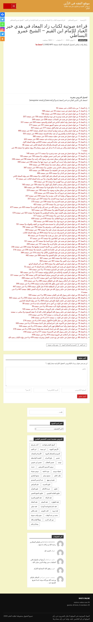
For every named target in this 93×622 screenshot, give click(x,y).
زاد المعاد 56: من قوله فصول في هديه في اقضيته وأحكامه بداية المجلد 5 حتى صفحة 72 (55, 267)
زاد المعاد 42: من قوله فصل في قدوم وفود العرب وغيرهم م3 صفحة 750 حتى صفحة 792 (54, 227)
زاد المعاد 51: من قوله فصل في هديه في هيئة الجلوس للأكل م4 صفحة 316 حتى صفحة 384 (54, 253)
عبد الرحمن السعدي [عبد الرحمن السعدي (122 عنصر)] (37, 480)
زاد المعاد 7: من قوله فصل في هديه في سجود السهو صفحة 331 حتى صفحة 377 (58, 125)
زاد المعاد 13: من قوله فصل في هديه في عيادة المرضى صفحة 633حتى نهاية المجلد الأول (54, 142)
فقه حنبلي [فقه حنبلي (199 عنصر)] (34, 506)
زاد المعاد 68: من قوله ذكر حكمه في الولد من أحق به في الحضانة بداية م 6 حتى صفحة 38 (54, 303)
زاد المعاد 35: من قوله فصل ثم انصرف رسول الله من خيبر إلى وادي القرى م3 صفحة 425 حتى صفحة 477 (48, 207)
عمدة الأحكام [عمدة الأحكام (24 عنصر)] (46, 489)
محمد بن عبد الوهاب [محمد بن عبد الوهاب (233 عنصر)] (52, 515)
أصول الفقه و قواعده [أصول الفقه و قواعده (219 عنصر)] (48, 445)
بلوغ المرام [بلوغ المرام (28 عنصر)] (48, 458)
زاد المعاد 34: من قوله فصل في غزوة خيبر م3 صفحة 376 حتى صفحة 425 (60, 204)
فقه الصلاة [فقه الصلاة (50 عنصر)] (34, 502)
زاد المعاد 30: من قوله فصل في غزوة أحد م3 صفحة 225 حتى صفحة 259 (60, 193)
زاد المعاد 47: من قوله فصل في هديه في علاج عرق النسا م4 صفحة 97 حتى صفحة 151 (55, 241)
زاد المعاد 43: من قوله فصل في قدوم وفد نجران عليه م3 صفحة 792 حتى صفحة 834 (56, 230)
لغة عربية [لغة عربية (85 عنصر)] (55, 511)
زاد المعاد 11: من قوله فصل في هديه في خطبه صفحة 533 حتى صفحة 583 (59, 136)
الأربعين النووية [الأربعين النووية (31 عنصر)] (53, 449)
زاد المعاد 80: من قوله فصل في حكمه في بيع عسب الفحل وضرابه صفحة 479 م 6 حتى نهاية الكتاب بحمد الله (47, 337)
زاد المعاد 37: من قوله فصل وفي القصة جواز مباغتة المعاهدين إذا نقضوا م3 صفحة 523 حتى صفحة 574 (49, 213)
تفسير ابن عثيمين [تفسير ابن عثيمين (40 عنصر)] (36, 462)
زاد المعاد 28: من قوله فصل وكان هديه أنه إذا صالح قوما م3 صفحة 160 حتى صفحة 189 (55, 187)
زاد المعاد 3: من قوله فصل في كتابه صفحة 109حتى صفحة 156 (64, 114)
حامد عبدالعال (50, 560)
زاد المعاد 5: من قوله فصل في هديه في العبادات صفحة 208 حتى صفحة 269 (59, 119)
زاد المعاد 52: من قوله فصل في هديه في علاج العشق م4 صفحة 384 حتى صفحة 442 (56, 255)
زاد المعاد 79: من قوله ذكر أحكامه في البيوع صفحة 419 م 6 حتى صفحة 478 (59, 335)
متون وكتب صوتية (53, 345)
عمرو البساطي (82, 40)
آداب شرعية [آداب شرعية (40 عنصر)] (34, 445)
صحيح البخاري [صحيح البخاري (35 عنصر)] (35, 476)
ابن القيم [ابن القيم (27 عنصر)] (33, 449)
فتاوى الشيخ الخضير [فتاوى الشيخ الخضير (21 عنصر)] (37, 493)
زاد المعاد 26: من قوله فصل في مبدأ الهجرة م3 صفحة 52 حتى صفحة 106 (60, 182)
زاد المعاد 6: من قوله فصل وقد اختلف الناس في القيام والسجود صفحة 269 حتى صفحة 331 (54, 122)
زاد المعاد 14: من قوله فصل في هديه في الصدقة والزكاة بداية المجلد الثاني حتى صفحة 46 (54, 145)
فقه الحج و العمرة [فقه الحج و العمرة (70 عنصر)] (36, 498)
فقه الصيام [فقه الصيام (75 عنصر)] (44, 502)
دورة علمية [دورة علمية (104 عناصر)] (46, 471)
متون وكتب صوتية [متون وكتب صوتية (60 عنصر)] (36, 515)
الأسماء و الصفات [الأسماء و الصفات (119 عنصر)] (36, 454)
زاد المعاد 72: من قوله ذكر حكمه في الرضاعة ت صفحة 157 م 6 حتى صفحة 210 (57, 315)
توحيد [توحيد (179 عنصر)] (59, 462)
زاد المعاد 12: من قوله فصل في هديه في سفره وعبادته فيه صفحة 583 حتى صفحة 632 (55, 139)
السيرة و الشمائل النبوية (69, 345)
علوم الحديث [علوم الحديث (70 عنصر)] (46, 484)
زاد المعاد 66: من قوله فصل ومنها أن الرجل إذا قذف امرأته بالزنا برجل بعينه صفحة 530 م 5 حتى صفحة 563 (48, 298)
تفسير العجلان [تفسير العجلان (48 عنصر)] (50, 462)
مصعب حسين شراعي (47, 577)
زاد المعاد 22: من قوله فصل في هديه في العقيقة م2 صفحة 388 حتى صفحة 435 (58, 170)
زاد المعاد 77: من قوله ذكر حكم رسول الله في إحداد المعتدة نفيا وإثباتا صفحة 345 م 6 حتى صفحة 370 (50, 329)
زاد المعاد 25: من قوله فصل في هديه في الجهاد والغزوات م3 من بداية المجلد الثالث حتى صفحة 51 (51, 179)
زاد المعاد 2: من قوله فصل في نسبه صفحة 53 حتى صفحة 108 (64, 111)
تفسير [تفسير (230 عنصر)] (58, 458)
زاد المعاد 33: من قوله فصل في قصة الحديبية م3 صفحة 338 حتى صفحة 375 (59, 202)
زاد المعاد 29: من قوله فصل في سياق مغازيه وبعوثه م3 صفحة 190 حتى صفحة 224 (56, 190)
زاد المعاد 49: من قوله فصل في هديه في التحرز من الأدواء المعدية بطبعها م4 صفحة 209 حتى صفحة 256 (49, 247)
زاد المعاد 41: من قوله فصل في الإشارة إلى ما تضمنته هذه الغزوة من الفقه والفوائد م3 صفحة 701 (51, 224)
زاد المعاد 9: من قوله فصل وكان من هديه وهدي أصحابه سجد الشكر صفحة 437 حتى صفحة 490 (52, 131)
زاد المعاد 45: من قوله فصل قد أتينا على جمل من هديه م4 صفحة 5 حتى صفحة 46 (57, 235)
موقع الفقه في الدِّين (77, 3)
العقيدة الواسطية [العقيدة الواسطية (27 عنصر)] (36, 458)
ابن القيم (82, 345)
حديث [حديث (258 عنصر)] (33, 467)
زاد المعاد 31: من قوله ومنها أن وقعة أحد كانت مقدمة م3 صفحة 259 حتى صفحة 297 (56, 196)
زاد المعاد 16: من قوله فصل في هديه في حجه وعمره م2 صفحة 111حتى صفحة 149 (56, 153)
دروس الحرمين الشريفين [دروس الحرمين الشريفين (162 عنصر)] (45, 467)
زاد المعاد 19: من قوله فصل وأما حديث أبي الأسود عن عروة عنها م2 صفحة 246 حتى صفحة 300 (52, 162)
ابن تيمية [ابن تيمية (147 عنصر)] (43, 449)
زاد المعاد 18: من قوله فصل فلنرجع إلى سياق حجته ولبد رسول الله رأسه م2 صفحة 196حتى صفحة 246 (49, 159)
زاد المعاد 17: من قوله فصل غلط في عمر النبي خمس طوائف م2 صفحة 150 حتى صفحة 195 (53, 156)
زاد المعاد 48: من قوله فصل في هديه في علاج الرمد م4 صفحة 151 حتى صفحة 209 (56, 244)
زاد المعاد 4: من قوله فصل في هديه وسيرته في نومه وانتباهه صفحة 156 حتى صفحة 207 (55, 117)
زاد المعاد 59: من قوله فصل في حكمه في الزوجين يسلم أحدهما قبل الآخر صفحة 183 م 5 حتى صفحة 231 (48, 275)
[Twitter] (2, 19)
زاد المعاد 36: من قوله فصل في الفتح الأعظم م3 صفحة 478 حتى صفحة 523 (59, 210)
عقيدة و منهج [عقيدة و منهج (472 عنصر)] (51, 480)
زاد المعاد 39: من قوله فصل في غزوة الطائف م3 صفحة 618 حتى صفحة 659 (59, 218)
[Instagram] (2, 29)
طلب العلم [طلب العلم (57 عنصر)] (57, 476)
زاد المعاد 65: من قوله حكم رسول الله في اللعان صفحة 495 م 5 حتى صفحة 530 (57, 295)
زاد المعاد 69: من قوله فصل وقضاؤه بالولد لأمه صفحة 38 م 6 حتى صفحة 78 (59, 306)
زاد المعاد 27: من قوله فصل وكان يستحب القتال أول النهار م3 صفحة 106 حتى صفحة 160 (54, 184)
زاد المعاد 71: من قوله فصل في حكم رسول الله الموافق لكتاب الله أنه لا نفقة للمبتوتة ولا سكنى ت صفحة (49, 312)
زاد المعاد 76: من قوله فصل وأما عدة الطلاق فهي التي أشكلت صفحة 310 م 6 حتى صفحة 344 (53, 326)
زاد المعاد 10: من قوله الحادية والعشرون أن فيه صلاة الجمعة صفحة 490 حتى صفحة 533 (55, 134)
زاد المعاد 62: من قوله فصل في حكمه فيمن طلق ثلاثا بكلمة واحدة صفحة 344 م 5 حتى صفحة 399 (51, 284)
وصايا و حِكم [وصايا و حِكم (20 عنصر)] (34, 524)
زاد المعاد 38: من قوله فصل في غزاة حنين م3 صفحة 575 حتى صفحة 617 (60, 216)
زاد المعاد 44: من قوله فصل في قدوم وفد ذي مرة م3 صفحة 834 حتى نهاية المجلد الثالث (54, 233)
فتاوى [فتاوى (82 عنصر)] (55, 489)
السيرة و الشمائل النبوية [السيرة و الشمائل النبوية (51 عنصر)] (52, 454)
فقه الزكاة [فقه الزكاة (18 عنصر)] (48, 498)
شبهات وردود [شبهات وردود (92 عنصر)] (57, 471)
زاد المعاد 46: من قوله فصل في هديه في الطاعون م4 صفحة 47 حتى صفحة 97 (58, 238)
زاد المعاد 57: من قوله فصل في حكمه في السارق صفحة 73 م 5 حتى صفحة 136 (58, 269)
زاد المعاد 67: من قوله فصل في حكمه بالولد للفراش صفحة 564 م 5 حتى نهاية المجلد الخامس (53, 301)
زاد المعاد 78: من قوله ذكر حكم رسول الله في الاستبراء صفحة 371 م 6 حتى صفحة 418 (55, 332)
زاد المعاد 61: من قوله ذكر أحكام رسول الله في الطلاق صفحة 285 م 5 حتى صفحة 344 (55, 281)
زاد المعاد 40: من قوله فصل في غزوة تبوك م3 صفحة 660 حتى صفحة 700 (60, 221)
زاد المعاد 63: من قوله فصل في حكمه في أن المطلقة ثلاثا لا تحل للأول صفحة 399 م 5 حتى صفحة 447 (49, 286)
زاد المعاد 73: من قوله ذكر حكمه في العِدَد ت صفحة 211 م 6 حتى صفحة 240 (59, 318)
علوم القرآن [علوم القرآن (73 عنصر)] (34, 489)
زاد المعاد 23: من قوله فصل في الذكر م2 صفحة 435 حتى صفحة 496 (62, 173)
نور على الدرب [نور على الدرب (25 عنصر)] (49, 520)
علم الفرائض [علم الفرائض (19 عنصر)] (35, 484)
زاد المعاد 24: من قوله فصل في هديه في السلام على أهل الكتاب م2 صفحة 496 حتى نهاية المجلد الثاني (50, 176)
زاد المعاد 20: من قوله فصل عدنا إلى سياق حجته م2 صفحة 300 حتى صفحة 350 (58, 165)
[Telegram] (2, 34)
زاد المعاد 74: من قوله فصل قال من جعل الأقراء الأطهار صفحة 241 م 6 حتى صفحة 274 (55, 320)
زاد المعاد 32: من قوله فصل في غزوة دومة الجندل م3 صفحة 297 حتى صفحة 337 (57, 199)
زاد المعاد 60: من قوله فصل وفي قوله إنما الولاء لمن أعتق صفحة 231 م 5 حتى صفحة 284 (54, 278)
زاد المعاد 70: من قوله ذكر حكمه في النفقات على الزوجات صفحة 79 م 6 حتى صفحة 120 (54, 309)
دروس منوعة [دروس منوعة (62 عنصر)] (35, 471)
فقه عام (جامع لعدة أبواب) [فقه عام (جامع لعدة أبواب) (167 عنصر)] (49, 506)
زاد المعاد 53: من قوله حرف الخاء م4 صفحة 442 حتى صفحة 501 (63, 258)
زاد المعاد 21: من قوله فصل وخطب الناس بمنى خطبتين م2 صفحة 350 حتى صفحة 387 (55, 168)
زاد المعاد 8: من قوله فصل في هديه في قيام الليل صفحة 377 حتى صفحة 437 (59, 128)
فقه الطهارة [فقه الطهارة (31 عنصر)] (55, 502)
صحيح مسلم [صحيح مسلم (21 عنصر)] (46, 476)
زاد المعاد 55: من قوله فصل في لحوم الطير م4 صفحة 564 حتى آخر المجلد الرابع (57, 264)
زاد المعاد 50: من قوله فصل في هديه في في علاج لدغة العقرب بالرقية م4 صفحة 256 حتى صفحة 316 (50, 250)
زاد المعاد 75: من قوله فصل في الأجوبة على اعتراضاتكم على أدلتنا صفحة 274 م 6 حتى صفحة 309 (51, 323)
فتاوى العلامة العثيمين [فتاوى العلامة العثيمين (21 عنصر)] (53, 493)
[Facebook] (2, 14)
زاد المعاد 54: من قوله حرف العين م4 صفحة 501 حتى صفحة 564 (63, 261)
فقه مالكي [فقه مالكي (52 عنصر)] (34, 511)
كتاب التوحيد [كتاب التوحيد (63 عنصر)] (44, 511)
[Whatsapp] (2, 24)
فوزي (53, 569)
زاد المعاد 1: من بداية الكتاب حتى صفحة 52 (71, 108)
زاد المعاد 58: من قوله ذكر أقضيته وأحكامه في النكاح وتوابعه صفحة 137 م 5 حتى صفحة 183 (53, 272)
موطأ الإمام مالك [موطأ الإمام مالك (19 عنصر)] (36, 520)
